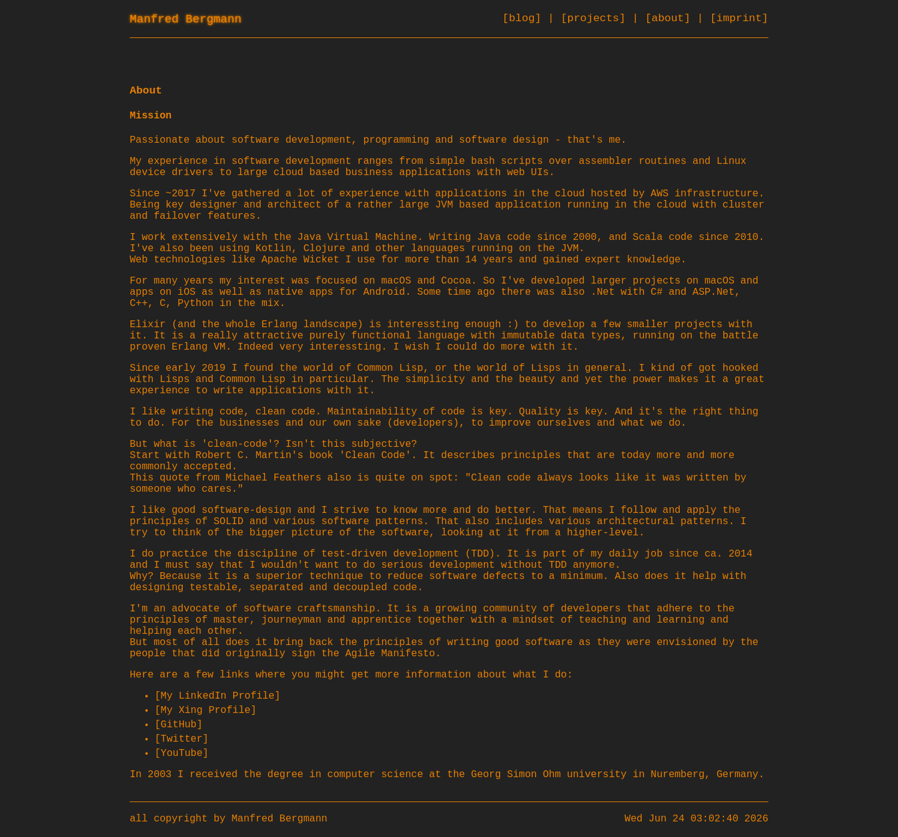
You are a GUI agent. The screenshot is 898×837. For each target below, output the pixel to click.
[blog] (525, 18)
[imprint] (739, 18)
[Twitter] (181, 739)
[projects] (596, 18)
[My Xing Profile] (205, 710)
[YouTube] (181, 753)
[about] (671, 18)
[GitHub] (179, 724)
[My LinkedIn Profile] (218, 696)
